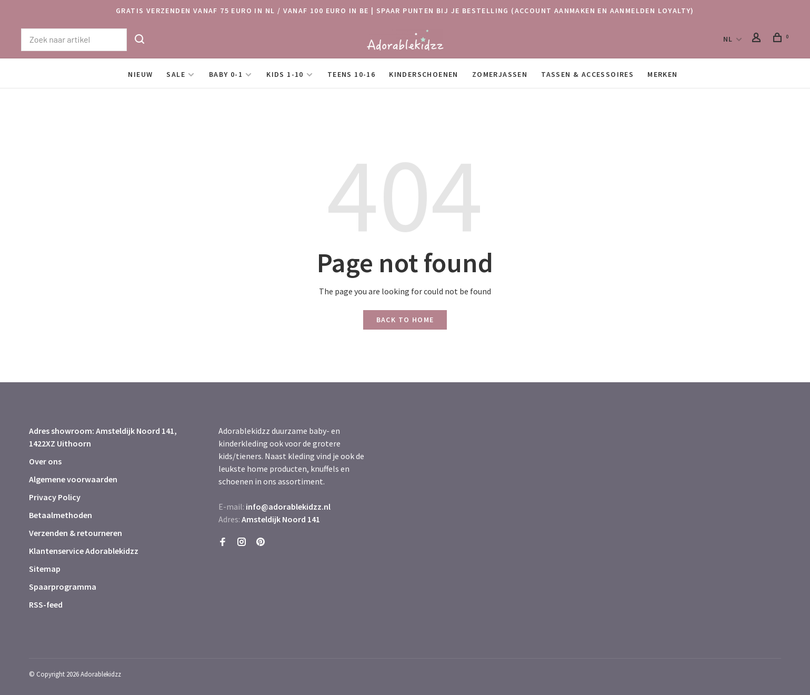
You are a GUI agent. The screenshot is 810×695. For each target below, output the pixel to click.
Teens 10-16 (351, 74)
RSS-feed (46, 604)
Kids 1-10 (285, 74)
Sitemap (45, 568)
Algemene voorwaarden (73, 479)
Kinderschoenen (423, 74)
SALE (175, 74)
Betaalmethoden (60, 515)
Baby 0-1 (226, 74)
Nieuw (140, 74)
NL (728, 39)
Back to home (405, 319)
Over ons (45, 461)
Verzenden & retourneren (75, 533)
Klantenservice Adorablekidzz (83, 550)
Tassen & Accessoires (587, 74)
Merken (662, 74)
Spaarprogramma (62, 586)
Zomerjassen (499, 74)
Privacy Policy (55, 497)
